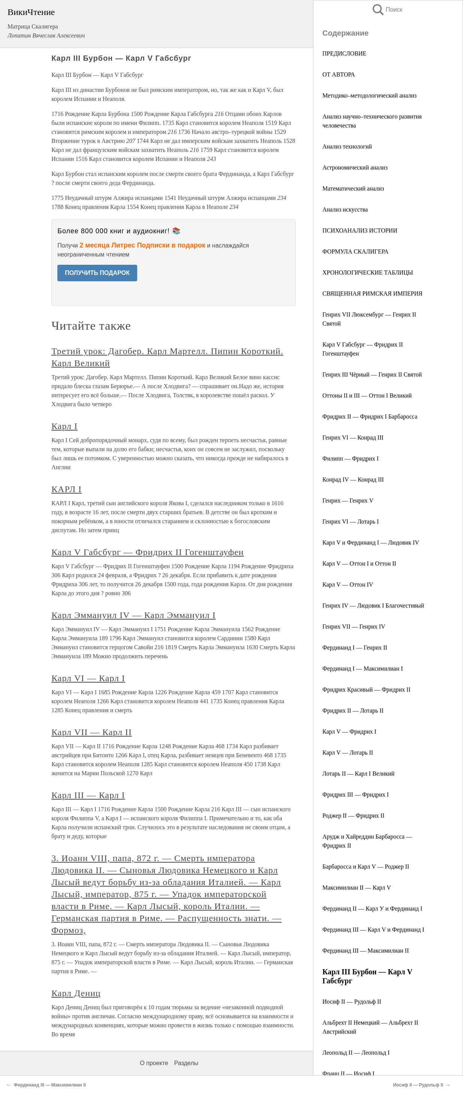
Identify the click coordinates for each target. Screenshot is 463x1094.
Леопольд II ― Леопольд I (356, 1052)
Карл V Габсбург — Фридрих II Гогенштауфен (147, 552)
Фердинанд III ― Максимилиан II (365, 950)
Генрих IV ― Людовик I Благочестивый (373, 605)
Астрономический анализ (355, 167)
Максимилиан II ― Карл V (356, 887)
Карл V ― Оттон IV (347, 584)
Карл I (64, 426)
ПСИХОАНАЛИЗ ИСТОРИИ (359, 230)
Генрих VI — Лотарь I (350, 521)
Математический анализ (353, 188)
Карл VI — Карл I (88, 678)
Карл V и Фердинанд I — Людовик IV (370, 542)
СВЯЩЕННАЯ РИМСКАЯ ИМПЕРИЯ (372, 293)
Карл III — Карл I (88, 795)
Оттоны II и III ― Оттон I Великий (367, 395)
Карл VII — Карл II (91, 732)
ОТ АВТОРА (338, 74)
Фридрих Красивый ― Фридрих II (366, 689)
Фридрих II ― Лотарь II (353, 710)
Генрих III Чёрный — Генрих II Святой (372, 374)
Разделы (186, 1063)
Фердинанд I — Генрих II (354, 647)
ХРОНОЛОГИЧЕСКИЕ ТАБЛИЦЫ (367, 272)
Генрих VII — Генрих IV (353, 626)
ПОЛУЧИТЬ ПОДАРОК (97, 273)
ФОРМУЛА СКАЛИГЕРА (355, 251)
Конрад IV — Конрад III (353, 479)
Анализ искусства (345, 209)
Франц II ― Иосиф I (348, 1073)
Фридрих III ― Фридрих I (355, 794)
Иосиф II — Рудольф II (351, 1001)
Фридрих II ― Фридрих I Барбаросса (369, 416)
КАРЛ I (66, 489)
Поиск (387, 9)
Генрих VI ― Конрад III (353, 437)
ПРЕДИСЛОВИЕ (344, 53)
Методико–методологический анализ (369, 95)
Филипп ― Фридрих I (350, 458)
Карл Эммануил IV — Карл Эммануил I (133, 615)
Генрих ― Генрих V (347, 500)
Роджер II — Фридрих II (353, 815)
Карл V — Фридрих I (349, 731)
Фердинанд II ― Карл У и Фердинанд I (372, 908)
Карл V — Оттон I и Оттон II (359, 563)
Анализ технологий (347, 146)
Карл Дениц (75, 993)
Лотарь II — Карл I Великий (358, 773)
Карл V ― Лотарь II (347, 752)
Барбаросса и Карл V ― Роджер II (365, 866)
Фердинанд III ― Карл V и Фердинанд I (373, 929)
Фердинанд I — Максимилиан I (362, 668)
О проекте (154, 1063)
